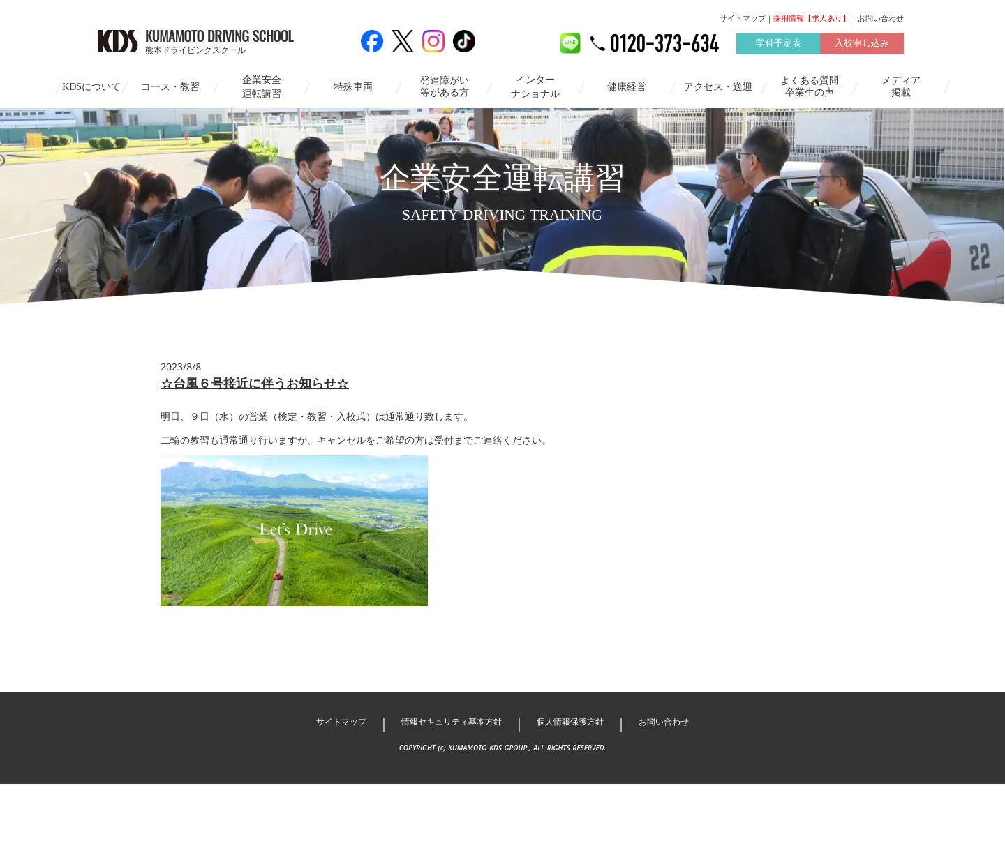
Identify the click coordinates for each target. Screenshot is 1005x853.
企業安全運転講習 (261, 86)
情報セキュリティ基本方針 (447, 790)
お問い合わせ (846, 19)
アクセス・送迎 (718, 86)
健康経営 (626, 86)
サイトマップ (708, 19)
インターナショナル (535, 86)
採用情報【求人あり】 (776, 19)
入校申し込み (827, 44)
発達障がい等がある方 (444, 86)
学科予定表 (743, 44)
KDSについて (91, 86)
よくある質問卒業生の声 (809, 86)
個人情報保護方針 (575, 790)
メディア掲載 (901, 86)
